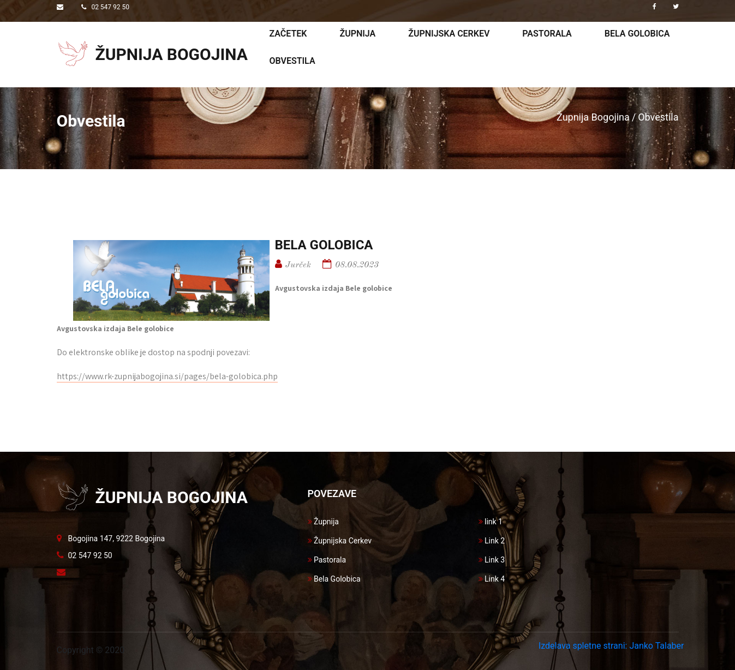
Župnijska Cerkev (340, 540)
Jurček (298, 265)
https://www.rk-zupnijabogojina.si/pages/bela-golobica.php (167, 376)
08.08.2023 (357, 265)
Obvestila (292, 61)
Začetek (288, 33)
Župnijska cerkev (448, 33)
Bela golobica (637, 33)
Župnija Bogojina (593, 117)
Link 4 (492, 579)
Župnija (357, 33)
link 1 (491, 521)
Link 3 (492, 559)
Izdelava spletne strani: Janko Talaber (611, 646)
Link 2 (492, 540)
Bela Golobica (334, 579)
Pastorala (546, 33)
